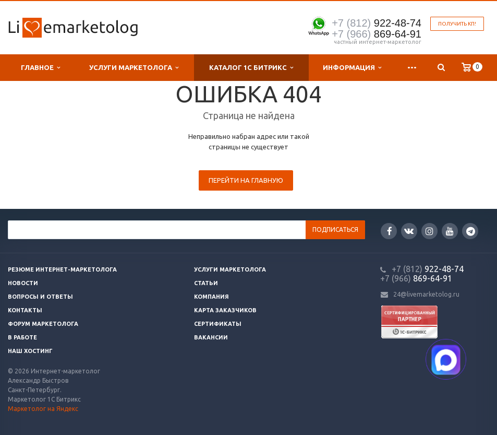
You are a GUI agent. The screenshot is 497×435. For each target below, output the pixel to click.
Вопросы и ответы (40, 296)
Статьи (206, 283)
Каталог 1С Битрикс (251, 68)
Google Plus (470, 231)
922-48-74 (376, 23)
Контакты (25, 310)
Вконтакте (409, 230)
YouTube (450, 231)
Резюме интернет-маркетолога (62, 269)
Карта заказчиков (225, 310)
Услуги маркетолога (133, 68)
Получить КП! (457, 24)
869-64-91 (376, 34)
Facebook (389, 231)
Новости (23, 283)
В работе (22, 337)
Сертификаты (217, 324)
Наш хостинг (30, 351)
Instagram (429, 231)
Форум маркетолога (43, 324)
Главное (40, 68)
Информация (352, 68)
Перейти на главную (246, 180)
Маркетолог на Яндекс (43, 408)
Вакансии (211, 337)
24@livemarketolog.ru (426, 294)
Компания (211, 296)
